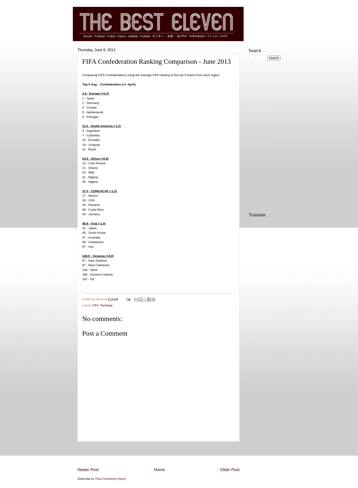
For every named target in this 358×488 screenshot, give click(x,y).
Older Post (230, 469)
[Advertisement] (158, 454)
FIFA (95, 305)
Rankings (106, 305)
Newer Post (88, 469)
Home (159, 469)
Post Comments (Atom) (110, 478)
